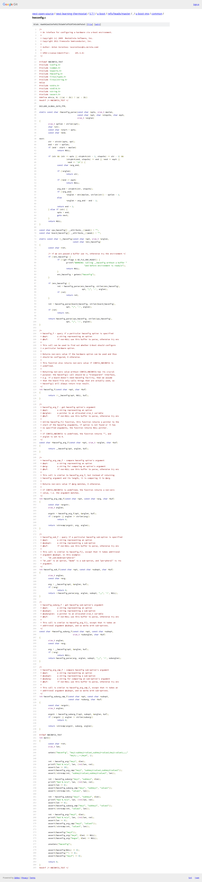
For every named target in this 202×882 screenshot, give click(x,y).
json (197, 877)
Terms (32, 877)
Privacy (24, 877)
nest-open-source (43, 13)
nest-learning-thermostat (71, 13)
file (90, 24)
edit (97, 24)
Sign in (196, 4)
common (157, 13)
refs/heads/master (119, 13)
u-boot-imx (142, 13)
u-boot (101, 13)
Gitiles (17, 877)
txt (190, 877)
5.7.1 (92, 13)
